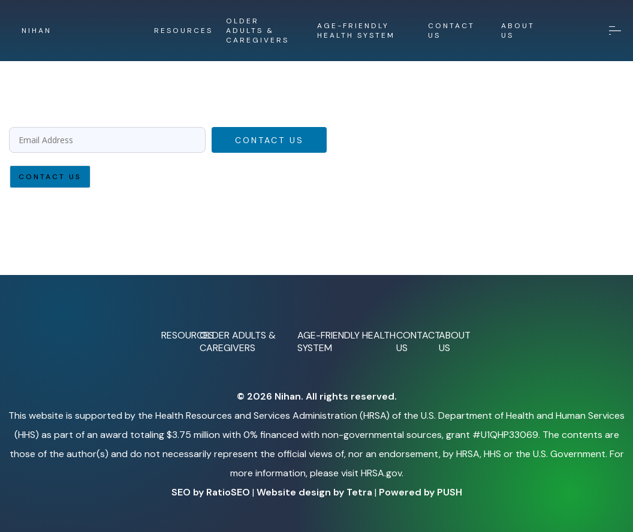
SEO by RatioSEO (210, 492)
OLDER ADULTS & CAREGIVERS (257, 30)
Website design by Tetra (314, 492)
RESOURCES (183, 30)
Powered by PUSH (420, 492)
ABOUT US (517, 30)
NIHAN (37, 30)
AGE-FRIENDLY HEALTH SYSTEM (356, 30)
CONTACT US (451, 30)
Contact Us (269, 140)
